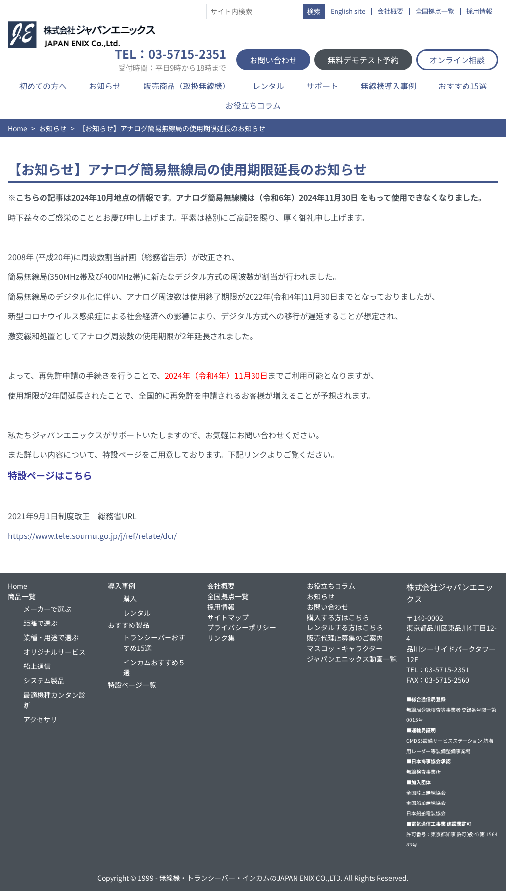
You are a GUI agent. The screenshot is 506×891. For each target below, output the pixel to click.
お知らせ (105, 85)
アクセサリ (40, 719)
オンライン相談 (457, 60)
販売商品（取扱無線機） (186, 85)
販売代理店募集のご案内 (345, 638)
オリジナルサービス (54, 652)
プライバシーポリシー (241, 627)
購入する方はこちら (338, 617)
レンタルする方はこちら (345, 627)
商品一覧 (22, 596)
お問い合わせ (273, 60)
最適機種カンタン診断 (54, 700)
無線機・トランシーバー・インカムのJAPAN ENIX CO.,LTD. (251, 878)
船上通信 (37, 666)
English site (348, 11)
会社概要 (390, 11)
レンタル (268, 85)
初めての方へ (43, 85)
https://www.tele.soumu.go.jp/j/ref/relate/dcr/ (92, 535)
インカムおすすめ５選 (154, 667)
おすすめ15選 (462, 85)
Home (17, 128)
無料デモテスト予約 (363, 60)
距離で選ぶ (40, 623)
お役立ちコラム (253, 105)
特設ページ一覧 (132, 685)
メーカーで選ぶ (47, 609)
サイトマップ (228, 617)
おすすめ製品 (128, 625)
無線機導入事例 (388, 85)
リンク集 (221, 638)
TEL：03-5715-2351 (170, 60)
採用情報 (479, 11)
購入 (130, 598)
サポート (322, 85)
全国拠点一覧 (435, 11)
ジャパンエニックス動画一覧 (352, 659)
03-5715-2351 (447, 669)
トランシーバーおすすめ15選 (154, 642)
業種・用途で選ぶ (51, 637)
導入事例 (121, 586)
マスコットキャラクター (344, 648)
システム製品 (44, 680)
